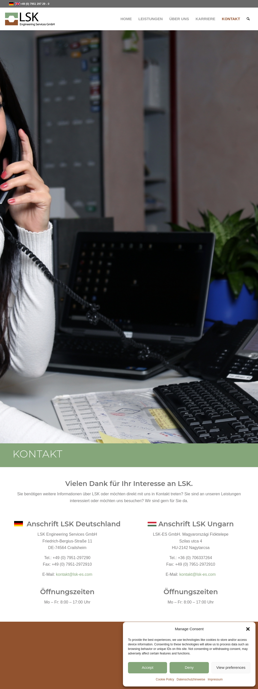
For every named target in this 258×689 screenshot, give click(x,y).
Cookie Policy (165, 679)
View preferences (231, 667)
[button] (247, 628)
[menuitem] (126, 19)
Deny (189, 667)
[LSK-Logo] (29, 19)
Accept (147, 667)
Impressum (215, 679)
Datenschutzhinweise (191, 679)
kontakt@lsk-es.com (74, 574)
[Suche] (248, 19)
